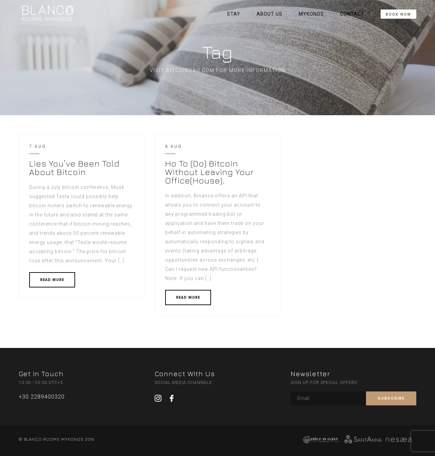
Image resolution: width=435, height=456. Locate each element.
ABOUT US (269, 14)
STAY (233, 14)
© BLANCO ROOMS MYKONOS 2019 (56, 439)
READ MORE (52, 280)
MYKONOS (311, 14)
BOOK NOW (398, 14)
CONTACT (352, 14)
